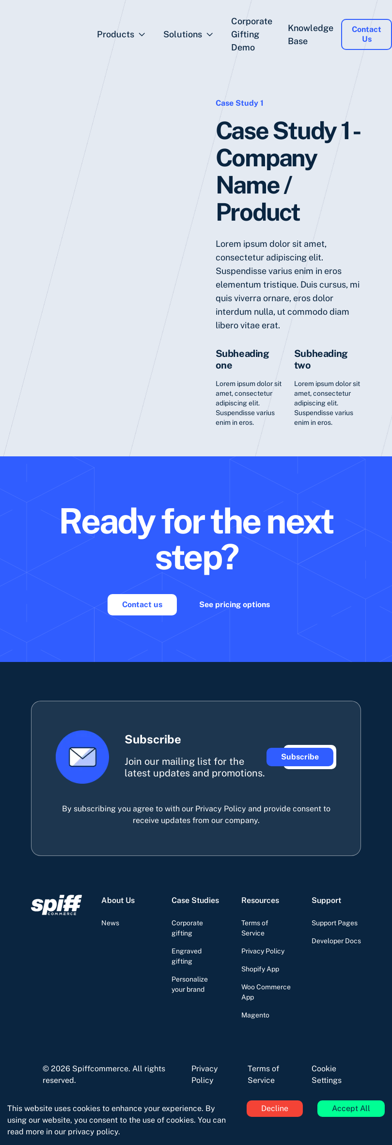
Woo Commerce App (266, 992)
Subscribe (300, 756)
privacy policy (93, 1131)
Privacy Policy (262, 951)
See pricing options (234, 604)
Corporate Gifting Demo (251, 34)
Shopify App (260, 969)
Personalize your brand (190, 984)
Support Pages (335, 923)
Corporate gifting (187, 928)
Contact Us (366, 34)
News (110, 923)
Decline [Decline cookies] (274, 1108)
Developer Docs (336, 941)
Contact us (142, 604)
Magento (255, 1015)
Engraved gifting (187, 956)
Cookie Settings (327, 1074)
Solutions (182, 34)
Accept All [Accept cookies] (351, 1108)
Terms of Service (254, 928)
